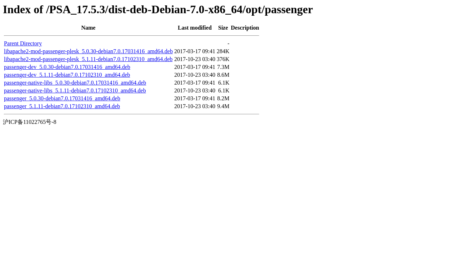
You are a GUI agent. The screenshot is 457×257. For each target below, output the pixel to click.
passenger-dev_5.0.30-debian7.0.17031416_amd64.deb (67, 67)
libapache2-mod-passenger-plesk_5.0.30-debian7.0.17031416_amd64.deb (88, 51)
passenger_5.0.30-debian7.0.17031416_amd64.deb (62, 98)
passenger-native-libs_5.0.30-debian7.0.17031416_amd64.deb (75, 83)
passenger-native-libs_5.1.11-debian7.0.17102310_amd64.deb (75, 90)
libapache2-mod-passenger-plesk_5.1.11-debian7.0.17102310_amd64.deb (88, 59)
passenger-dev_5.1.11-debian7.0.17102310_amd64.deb (67, 75)
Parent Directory (23, 43)
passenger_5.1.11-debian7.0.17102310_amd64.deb (62, 106)
